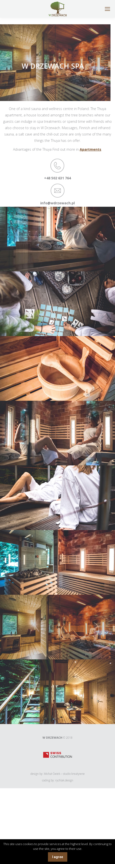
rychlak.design (64, 780)
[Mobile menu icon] (107, 9)
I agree (57, 857)
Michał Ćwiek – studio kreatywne (64, 774)
